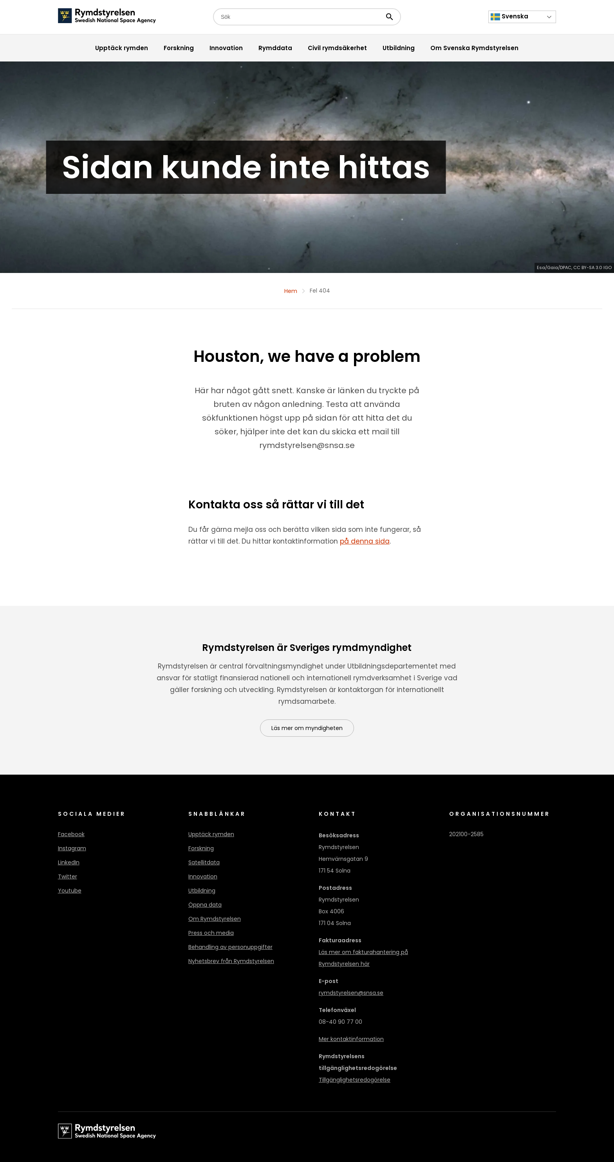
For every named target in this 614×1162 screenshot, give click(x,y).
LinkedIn (68, 862)
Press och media (211, 933)
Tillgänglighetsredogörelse (354, 1080)
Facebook (71, 834)
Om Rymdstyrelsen (214, 919)
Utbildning (201, 891)
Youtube (69, 891)
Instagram (72, 848)
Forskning (201, 848)
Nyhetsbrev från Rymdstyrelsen (231, 961)
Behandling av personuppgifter (230, 947)
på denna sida (365, 541)
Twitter (67, 876)
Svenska (509, 17)
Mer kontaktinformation (351, 1039)
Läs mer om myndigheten (307, 728)
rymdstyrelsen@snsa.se (351, 993)
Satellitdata (204, 862)
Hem (290, 291)
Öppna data (205, 905)
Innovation (202, 876)
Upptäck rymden (211, 834)
